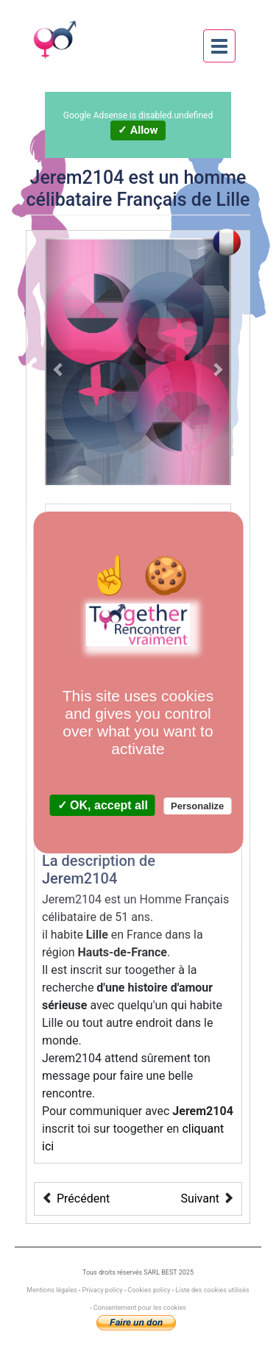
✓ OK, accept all (102, 805)
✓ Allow (138, 130)
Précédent (83, 1198)
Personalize (197, 806)
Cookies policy (148, 1290)
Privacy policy (102, 1290)
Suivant (199, 1198)
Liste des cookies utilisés (212, 1290)
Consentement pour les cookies (139, 1307)
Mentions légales (52, 1290)
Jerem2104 (77, 177)
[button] (59, 361)
